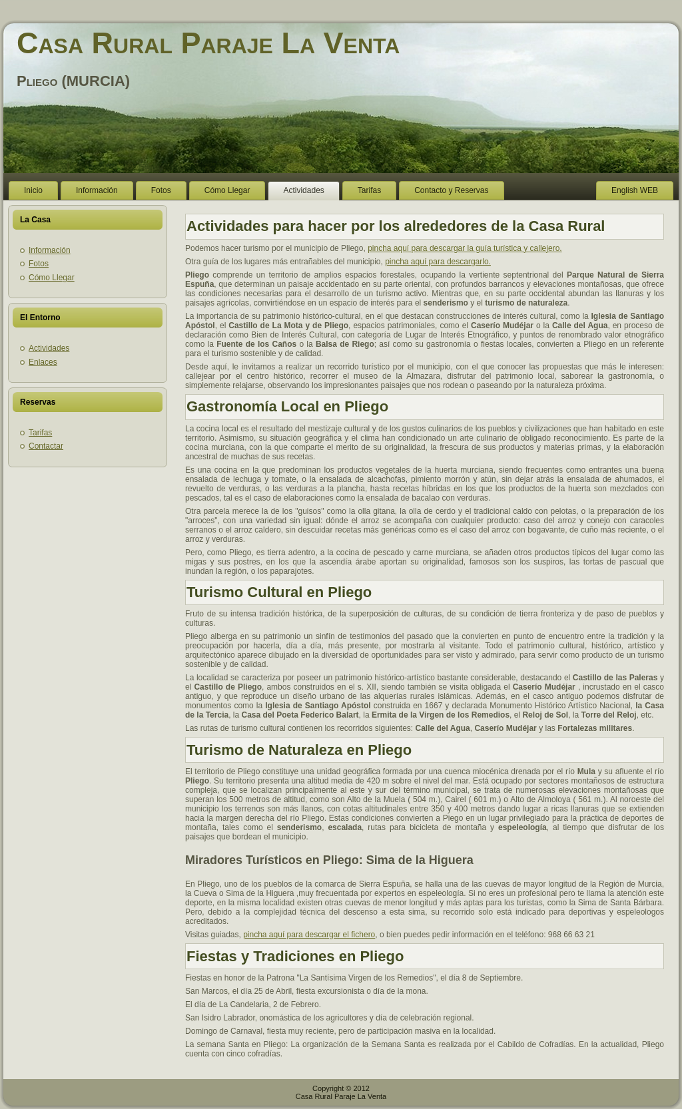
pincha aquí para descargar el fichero (309, 934)
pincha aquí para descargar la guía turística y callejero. (465, 248)
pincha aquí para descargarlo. (438, 261)
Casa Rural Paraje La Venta (208, 43)
